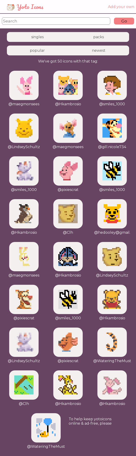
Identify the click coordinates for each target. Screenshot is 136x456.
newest (98, 50)
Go (124, 21)
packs (98, 37)
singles (37, 37)
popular (37, 50)
